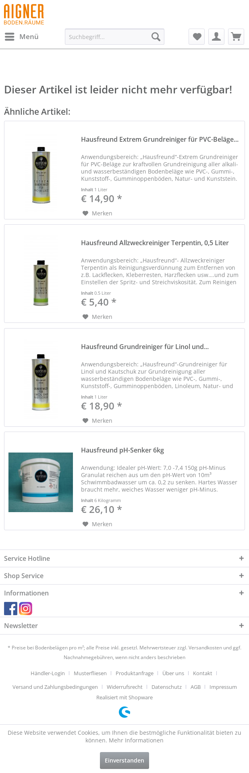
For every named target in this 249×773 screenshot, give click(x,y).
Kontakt (202, 673)
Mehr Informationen (136, 740)
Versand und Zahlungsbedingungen (55, 686)
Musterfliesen (90, 673)
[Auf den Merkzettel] (97, 213)
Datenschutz (166, 686)
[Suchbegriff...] (114, 37)
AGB (196, 686)
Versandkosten (205, 647)
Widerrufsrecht (125, 686)
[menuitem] (21, 37)
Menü (22, 35)
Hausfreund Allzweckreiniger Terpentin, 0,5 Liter (155, 243)
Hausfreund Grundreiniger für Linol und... (145, 347)
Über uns (173, 673)
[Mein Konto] (216, 37)
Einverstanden (124, 760)
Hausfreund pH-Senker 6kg (122, 450)
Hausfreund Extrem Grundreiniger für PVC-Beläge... (160, 139)
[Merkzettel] (197, 37)
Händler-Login (48, 673)
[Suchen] (155, 37)
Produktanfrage (135, 673)
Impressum (223, 686)
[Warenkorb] (236, 37)
